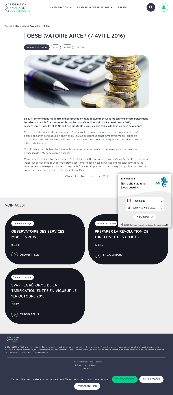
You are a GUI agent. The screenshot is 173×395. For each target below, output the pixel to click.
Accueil (8, 26)
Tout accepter (124, 379)
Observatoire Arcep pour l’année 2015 (86, 176)
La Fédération (59, 7)
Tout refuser (151, 379)
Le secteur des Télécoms (93, 7)
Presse (122, 7)
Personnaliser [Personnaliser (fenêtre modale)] (87, 386)
